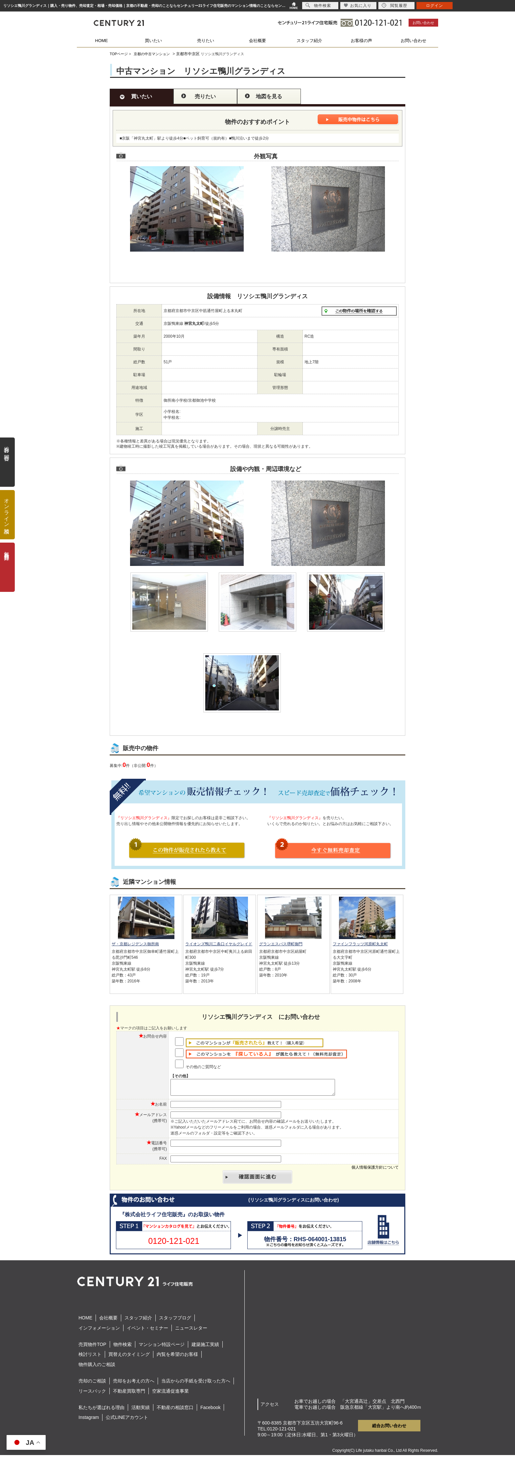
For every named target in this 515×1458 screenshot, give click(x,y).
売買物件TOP (92, 1347)
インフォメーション (99, 1331)
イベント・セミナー (147, 1331)
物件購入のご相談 (96, 1367)
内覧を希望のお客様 (177, 1357)
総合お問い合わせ (389, 1428)
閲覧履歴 (394, 5)
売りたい (205, 40)
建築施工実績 (205, 1347)
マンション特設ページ (162, 1347)
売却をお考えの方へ (133, 1383)
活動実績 (140, 1410)
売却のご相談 (92, 1383)
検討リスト (89, 1357)
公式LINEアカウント (127, 1420)
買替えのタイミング (129, 1357)
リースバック (92, 1394)
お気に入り (357, 5)
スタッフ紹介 (309, 40)
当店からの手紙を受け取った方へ (195, 1383)
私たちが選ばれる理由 (101, 1410)
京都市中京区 (188, 54)
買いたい (153, 40)
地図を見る (269, 96)
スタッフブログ (175, 1320)
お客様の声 (361, 40)
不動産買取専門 (129, 1394)
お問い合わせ (423, 23)
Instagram (88, 1420)
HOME (101, 40)
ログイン (434, 5)
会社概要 (257, 40)
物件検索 (122, 1347)
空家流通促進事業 (170, 1394)
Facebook (210, 1410)
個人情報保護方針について (375, 1170)
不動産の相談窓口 (175, 1410)
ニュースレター (191, 1331)
